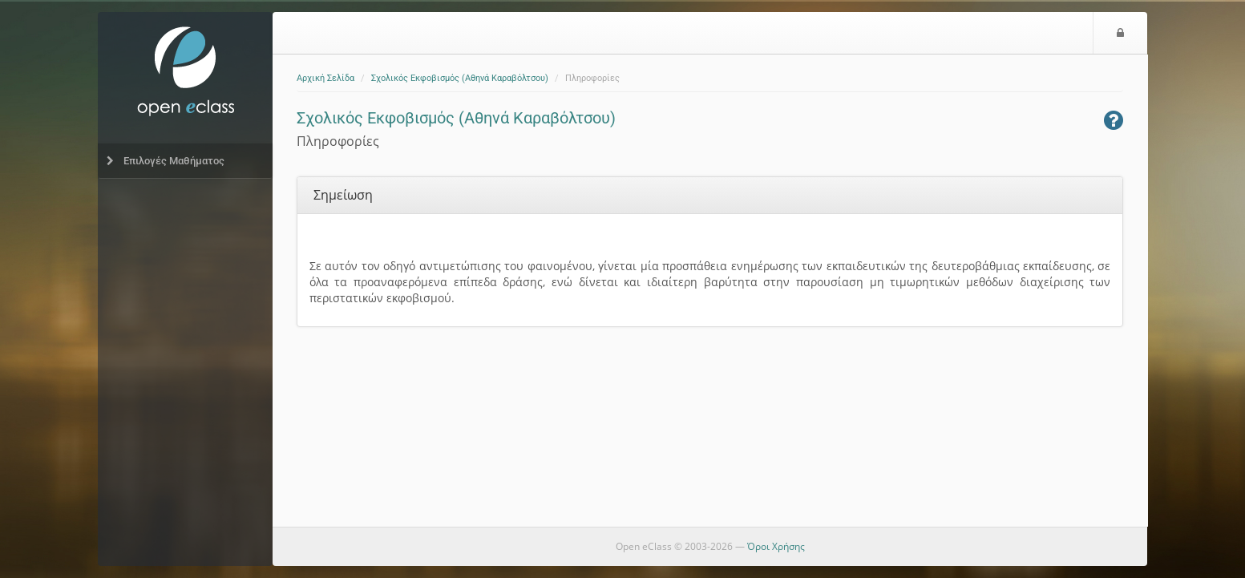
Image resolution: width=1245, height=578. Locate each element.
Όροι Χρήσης (776, 546)
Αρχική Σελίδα (325, 78)
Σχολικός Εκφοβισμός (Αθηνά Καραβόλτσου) (459, 78)
